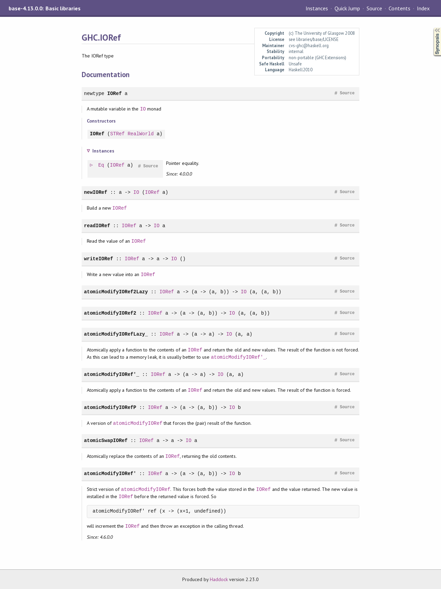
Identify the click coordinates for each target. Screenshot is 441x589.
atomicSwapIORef (105, 440)
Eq (101, 165)
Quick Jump (347, 8)
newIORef (95, 192)
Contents (399, 8)
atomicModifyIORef (137, 423)
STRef (117, 134)
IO (143, 109)
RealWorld (140, 134)
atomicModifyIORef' (110, 473)
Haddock (219, 579)
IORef (114, 93)
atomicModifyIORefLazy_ (116, 334)
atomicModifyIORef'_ (238, 357)
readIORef (97, 225)
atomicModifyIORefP (110, 407)
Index (423, 8)
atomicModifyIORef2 (110, 313)
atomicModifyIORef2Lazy (116, 291)
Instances (317, 8)
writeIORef (98, 258)
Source (374, 8)
